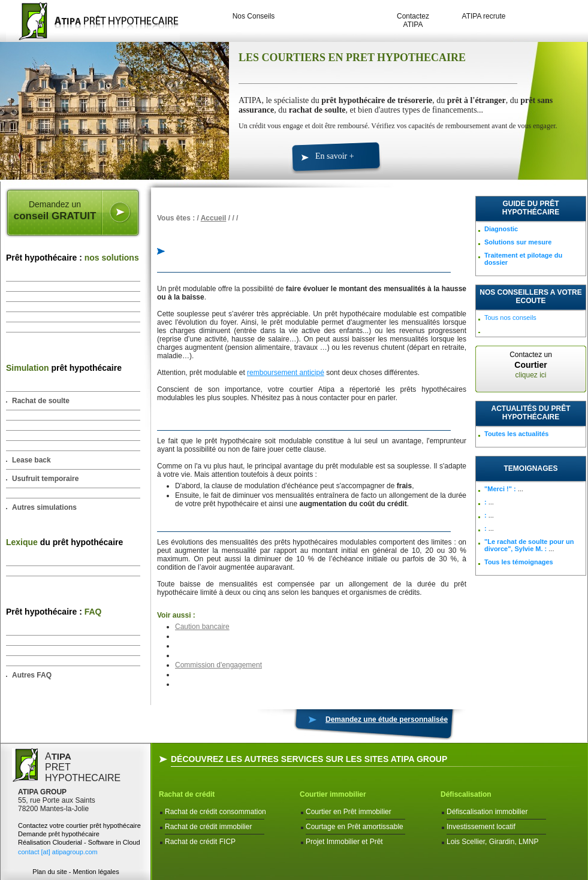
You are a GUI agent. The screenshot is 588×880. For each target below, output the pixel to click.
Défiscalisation (466, 794)
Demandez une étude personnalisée (386, 719)
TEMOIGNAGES (530, 468)
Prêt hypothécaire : (72, 257)
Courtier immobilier (333, 794)
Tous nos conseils (510, 317)
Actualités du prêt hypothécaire (531, 412)
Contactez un (530, 364)
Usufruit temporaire (45, 478)
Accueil (214, 218)
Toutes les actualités (516, 433)
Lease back (31, 460)
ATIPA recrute (484, 16)
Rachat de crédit (187, 794)
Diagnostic (501, 228)
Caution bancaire (202, 626)
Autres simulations (44, 507)
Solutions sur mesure (517, 242)
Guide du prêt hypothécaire (530, 207)
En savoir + (334, 156)
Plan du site (49, 871)
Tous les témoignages (518, 562)
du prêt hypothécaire (64, 542)
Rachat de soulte (41, 401)
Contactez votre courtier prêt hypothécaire (79, 825)
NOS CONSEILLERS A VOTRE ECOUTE (530, 296)
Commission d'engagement (218, 665)
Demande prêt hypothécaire (58, 833)
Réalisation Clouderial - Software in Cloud (79, 842)
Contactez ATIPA (413, 20)
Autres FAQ (32, 675)
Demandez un (55, 210)
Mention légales (96, 871)
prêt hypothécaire (64, 368)
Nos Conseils (254, 16)
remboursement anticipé (285, 372)
